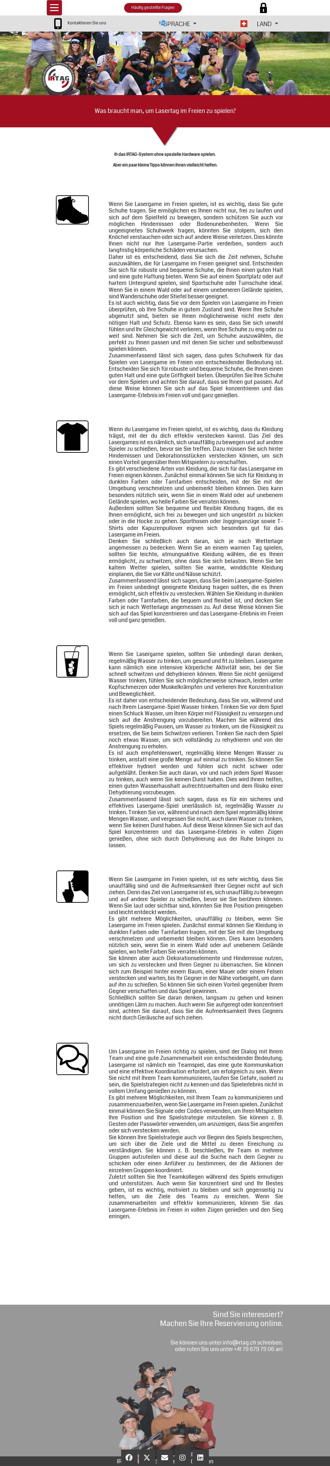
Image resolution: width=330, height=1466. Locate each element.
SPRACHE (177, 24)
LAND (265, 24)
